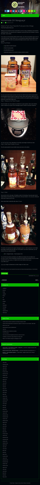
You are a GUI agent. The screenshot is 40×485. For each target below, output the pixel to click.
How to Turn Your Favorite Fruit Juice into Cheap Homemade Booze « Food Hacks (20, 269)
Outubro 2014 (5, 418)
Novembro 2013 (5, 439)
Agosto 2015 (5, 401)
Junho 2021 (5, 362)
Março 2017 (5, 388)
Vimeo (27, 11)
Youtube (16, 11)
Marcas (4, 295)
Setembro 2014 (5, 420)
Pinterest (11, 11)
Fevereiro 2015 (5, 411)
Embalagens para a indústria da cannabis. (10, 331)
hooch (7, 261)
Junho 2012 (5, 471)
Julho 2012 (4, 469)
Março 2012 (5, 476)
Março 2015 (5, 409)
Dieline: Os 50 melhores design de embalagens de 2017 (12, 338)
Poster (4, 303)
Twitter (8, 11)
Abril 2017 (4, 386)
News (4, 299)
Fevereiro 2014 (5, 433)
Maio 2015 (4, 405)
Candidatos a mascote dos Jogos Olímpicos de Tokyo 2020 (12, 336)
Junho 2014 (5, 426)
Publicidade (5, 305)
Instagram (21, 11)
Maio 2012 (4, 473)
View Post (4, 329)
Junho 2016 (5, 392)
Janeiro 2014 (5, 435)
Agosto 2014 (5, 422)
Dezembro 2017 (5, 373)
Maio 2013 (4, 450)
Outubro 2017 (5, 375)
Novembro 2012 (5, 461)
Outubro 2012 (5, 463)
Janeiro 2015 (5, 413)
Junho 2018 (5, 368)
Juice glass (3, 264)
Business (4, 290)
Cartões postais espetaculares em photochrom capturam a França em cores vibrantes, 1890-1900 (19, 323)
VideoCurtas (5, 312)
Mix (6, 273)
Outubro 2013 (5, 441)
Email (32, 11)
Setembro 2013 (5, 443)
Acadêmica (4, 288)
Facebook (5, 11)
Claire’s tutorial (5, 258)
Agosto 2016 (5, 390)
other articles (10, 259)
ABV (7, 250)
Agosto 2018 (5, 366)
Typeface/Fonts (5, 310)
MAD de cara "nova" (6, 325)
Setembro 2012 (5, 465)
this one (11, 50)
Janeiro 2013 (5, 458)
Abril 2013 (4, 452)
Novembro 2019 (5, 364)
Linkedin (13, 11)
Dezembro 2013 (5, 437)
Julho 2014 (4, 424)
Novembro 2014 (5, 416)
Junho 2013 (5, 448)
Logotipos (4, 293)
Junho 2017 (5, 383)
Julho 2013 (4, 446)
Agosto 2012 (5, 467)
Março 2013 (5, 454)
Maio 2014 (4, 428)
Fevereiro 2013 (5, 456)
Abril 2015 (4, 407)
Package (4, 301)
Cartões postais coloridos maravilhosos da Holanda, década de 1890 (14, 321)
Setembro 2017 (5, 377)
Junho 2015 (5, 403)
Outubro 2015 (5, 398)
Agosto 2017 (5, 379)
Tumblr (19, 11)
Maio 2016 (4, 394)
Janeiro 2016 (5, 396)
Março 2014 (5, 431)
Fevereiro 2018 (5, 371)
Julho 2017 (4, 381)
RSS (29, 11)
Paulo (4, 22)
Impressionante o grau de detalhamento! (9, 327)
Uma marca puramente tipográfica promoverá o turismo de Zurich (13, 334)
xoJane (20, 38)
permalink (37, 275)
